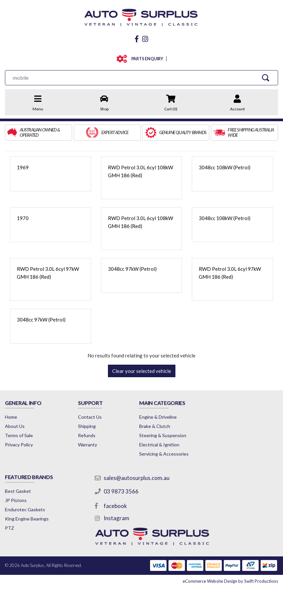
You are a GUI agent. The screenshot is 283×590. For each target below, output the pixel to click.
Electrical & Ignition (159, 444)
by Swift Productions (230, 581)
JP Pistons (16, 500)
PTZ (9, 528)
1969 (23, 167)
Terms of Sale (19, 435)
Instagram (116, 518)
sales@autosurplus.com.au (136, 477)
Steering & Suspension (162, 435)
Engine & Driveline (158, 417)
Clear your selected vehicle (141, 371)
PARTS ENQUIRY (146, 58)
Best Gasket (18, 491)
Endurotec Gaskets (25, 509)
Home (11, 417)
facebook (115, 505)
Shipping (87, 426)
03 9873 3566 (121, 491)
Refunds (86, 435)
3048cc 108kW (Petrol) (224, 167)
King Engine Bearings (27, 518)
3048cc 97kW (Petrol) (132, 269)
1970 (23, 218)
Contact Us (90, 417)
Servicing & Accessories (164, 454)
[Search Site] (265, 77)
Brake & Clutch (154, 426)
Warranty (87, 444)
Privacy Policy (19, 444)
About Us (15, 426)
